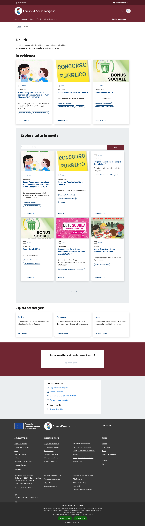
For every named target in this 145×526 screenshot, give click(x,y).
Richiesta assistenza (50, 486)
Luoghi (104, 460)
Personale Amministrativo (23, 461)
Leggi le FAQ (48, 482)
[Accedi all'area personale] (121, 2)
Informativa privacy (79, 482)
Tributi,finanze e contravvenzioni (84, 450)
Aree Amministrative (22, 447)
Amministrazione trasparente (83, 475)
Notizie (98, 155)
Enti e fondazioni (20, 454)
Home (19, 27)
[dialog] (72, 514)
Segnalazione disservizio (52, 479)
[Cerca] (128, 11)
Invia (115, 147)
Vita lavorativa (48, 451)
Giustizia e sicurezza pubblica (82, 447)
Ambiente (76, 454)
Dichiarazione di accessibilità (82, 489)
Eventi (104, 464)
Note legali (76, 486)
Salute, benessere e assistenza (83, 458)
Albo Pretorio (77, 479)
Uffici (16, 451)
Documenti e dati (20, 465)
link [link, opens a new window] (91, 514)
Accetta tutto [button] (65, 518)
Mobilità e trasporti (50, 461)
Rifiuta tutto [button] (80, 518)
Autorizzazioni (78, 461)
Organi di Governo (21, 444)
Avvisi (22, 86)
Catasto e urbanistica (51, 458)
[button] (72, 523)
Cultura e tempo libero (51, 447)
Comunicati (106, 447)
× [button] (143, 504)
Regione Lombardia (21, 2)
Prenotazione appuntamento (53, 475)
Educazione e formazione (81, 443)
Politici (17, 458)
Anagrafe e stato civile (51, 444)
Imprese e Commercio (51, 454)
